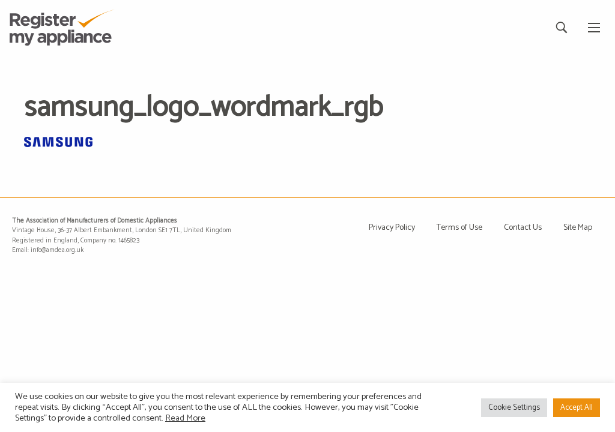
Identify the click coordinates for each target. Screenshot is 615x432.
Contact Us (523, 228)
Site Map (577, 228)
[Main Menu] (594, 27)
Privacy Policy (392, 228)
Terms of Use (459, 228)
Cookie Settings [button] (514, 407)
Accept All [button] (576, 407)
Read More (185, 418)
